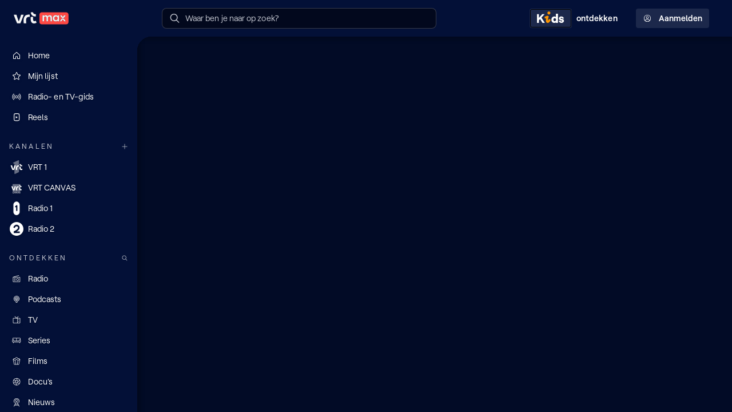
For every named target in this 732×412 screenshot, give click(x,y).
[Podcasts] (69, 299)
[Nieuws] (69, 402)
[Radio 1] (69, 208)
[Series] (69, 340)
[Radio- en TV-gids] (69, 96)
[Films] (69, 361)
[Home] (69, 55)
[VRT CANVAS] (69, 187)
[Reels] (69, 117)
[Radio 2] (69, 229)
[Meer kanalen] (124, 147)
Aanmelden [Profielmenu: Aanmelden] (672, 18)
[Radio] (69, 278)
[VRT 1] (69, 167)
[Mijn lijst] (69, 76)
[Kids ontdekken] (576, 18)
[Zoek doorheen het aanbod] (124, 258)
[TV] (69, 320)
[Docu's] (69, 381)
